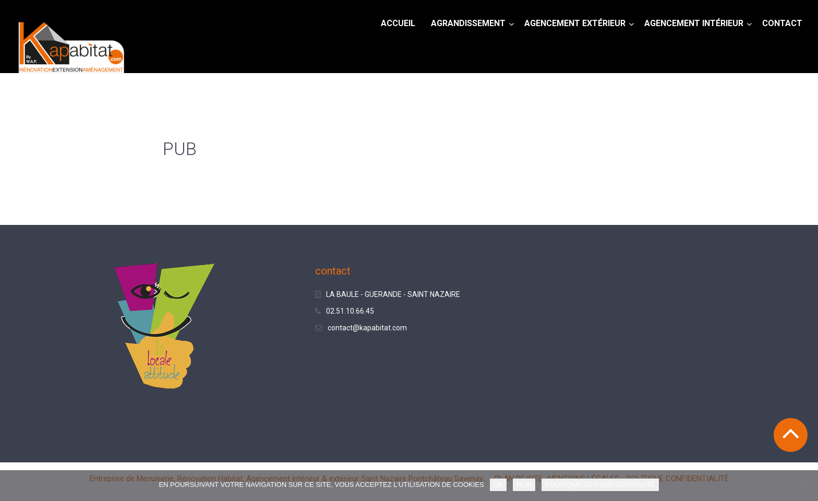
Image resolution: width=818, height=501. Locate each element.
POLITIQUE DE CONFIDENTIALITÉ (600, 484)
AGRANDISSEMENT (468, 23)
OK (498, 484)
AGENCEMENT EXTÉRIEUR (574, 23)
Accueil (398, 23)
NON (524, 484)
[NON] (805, 486)
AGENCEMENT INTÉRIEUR (693, 23)
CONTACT (782, 23)
